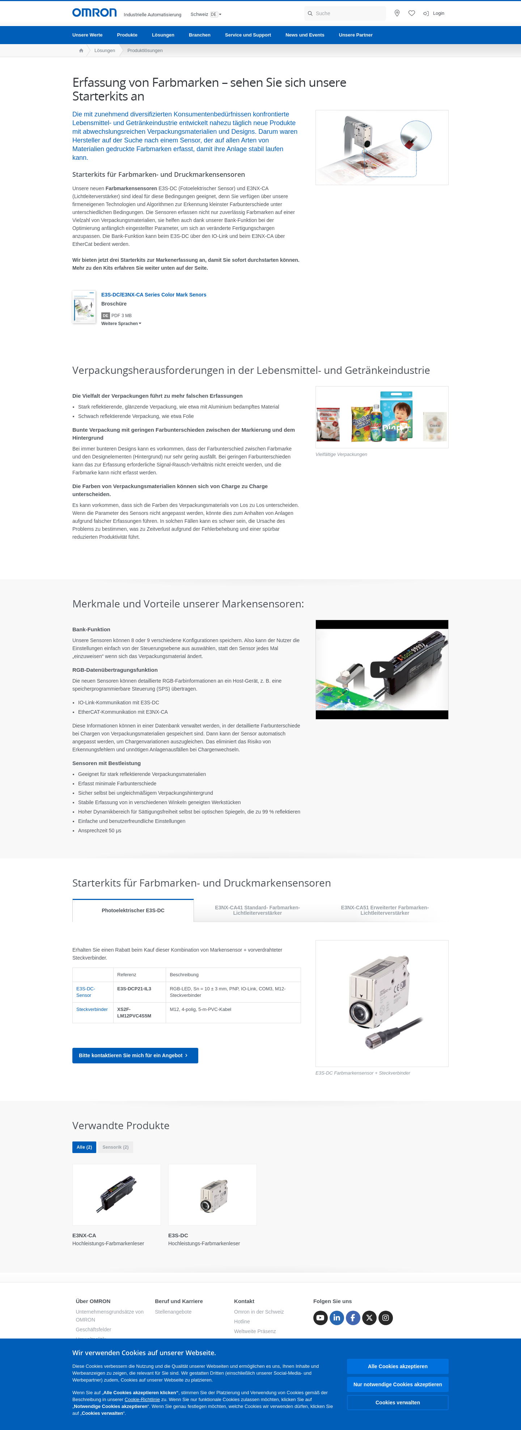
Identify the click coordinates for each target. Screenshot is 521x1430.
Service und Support (248, 35)
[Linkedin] (337, 1318)
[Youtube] (320, 1318)
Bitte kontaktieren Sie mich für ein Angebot (135, 1056)
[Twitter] (369, 1318)
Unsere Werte (87, 35)
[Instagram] (385, 1318)
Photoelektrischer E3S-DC (133, 910)
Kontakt (244, 1301)
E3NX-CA (84, 1235)
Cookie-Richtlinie (142, 1399)
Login (438, 13)
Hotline (242, 1321)
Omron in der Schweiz (259, 1312)
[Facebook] (353, 1318)
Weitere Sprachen (119, 323)
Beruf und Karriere (179, 1301)
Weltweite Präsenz (255, 1331)
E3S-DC (178, 1235)
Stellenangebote (173, 1312)
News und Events (305, 35)
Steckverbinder (92, 1009)
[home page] (79, 50)
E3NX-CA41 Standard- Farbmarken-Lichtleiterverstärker (257, 910)
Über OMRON (93, 1301)
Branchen (200, 35)
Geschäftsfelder (93, 1329)
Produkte (127, 35)
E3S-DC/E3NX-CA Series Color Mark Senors (153, 295)
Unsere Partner (356, 35)
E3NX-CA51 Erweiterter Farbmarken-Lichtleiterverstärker (385, 910)
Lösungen (163, 35)
